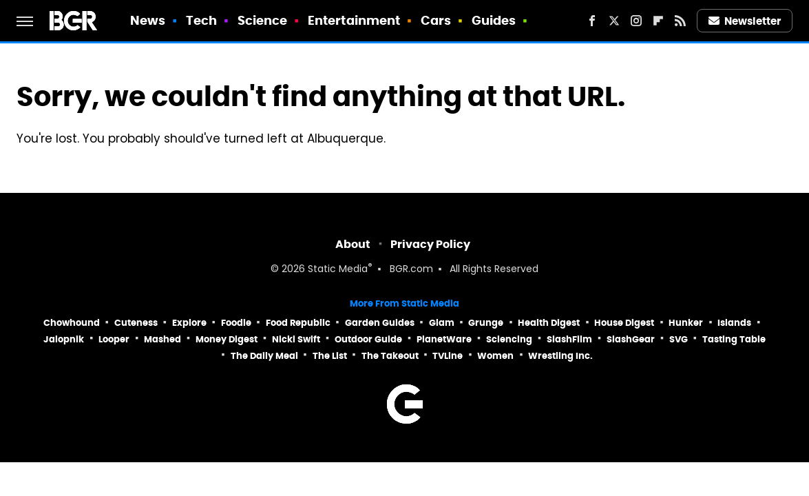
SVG (678, 339)
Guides (494, 20)
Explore (189, 323)
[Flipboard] (658, 20)
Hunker (686, 323)
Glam (441, 323)
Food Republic (298, 323)
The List (330, 356)
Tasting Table (734, 339)
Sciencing (509, 339)
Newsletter (744, 21)
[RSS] (680, 20)
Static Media (338, 270)
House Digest (624, 323)
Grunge (485, 323)
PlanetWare (444, 339)
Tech (201, 20)
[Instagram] (636, 20)
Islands (734, 323)
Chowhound (71, 323)
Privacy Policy (430, 244)
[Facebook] (592, 20)
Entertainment (354, 20)
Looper (113, 339)
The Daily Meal (264, 356)
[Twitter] (614, 20)
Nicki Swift (296, 339)
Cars (436, 20)
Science (263, 20)
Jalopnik (63, 339)
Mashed (162, 339)
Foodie (236, 323)
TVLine (447, 356)
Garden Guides (379, 323)
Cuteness (136, 323)
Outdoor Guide (368, 339)
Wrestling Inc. (560, 356)
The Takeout (390, 356)
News (147, 20)
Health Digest (549, 323)
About (352, 244)
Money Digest (227, 339)
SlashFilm (569, 339)
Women (495, 356)
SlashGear (631, 339)
